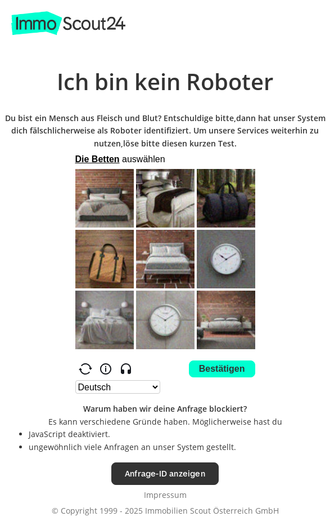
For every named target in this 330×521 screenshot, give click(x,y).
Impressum (165, 494)
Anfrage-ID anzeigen (165, 473)
